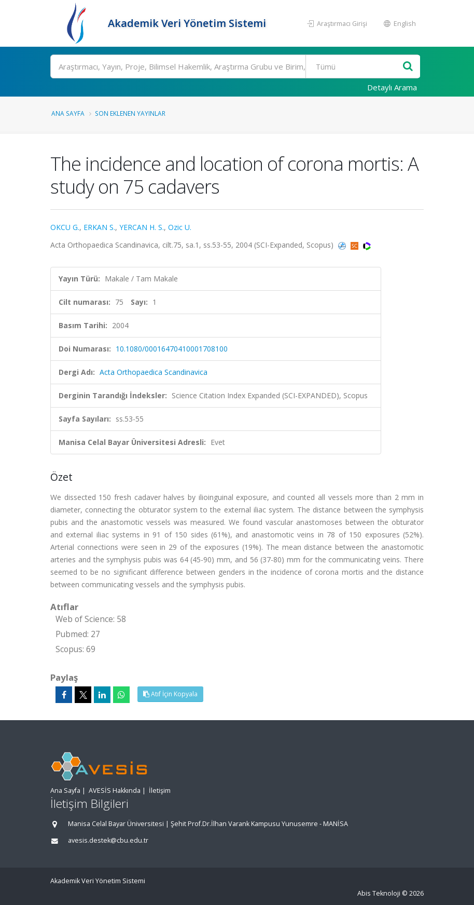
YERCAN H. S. (141, 227)
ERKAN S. (99, 227)
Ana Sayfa (68, 113)
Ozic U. (179, 227)
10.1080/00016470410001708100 (172, 349)
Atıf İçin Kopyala (170, 694)
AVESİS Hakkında (115, 790)
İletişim (160, 790)
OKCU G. (64, 227)
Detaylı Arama (392, 87)
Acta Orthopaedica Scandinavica (153, 372)
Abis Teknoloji (378, 893)
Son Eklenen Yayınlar (130, 113)
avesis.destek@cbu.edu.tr (108, 840)
